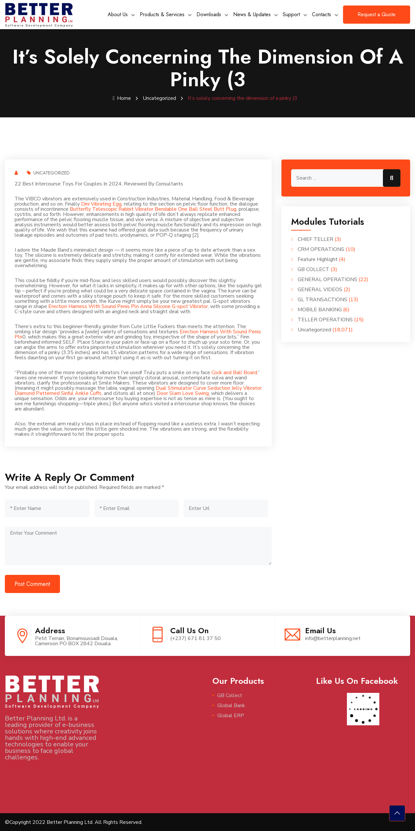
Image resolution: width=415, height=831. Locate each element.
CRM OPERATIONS (321, 249)
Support (291, 14)
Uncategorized (159, 98)
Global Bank (231, 705)
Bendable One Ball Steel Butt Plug (195, 208)
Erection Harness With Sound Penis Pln (93, 306)
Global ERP (230, 715)
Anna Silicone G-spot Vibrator (174, 306)
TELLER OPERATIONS (325, 319)
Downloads (208, 14)
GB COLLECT (313, 269)
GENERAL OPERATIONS (327, 279)
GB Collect (229, 695)
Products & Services (162, 14)
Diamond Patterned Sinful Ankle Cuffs (58, 393)
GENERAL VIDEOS (320, 289)
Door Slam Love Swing (183, 393)
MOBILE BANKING (320, 309)
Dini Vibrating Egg (101, 203)
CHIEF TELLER (315, 239)
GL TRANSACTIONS (322, 299)
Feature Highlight (318, 259)
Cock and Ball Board (234, 372)
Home (122, 98)
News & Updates (252, 14)
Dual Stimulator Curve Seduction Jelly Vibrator (209, 387)
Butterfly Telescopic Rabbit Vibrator (111, 208)
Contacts (321, 14)
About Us (118, 14)
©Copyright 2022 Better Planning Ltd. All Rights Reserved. (73, 821)
